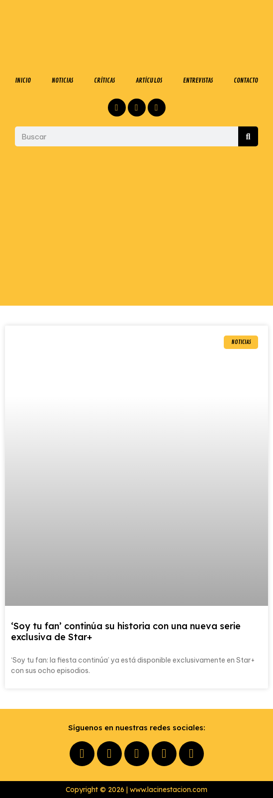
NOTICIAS (62, 80)
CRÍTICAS (104, 80)
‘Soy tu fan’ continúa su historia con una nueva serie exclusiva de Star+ (126, 631)
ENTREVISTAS (198, 80)
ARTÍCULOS (149, 80)
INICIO (23, 80)
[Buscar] (248, 136)
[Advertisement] (136, 226)
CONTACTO (246, 80)
